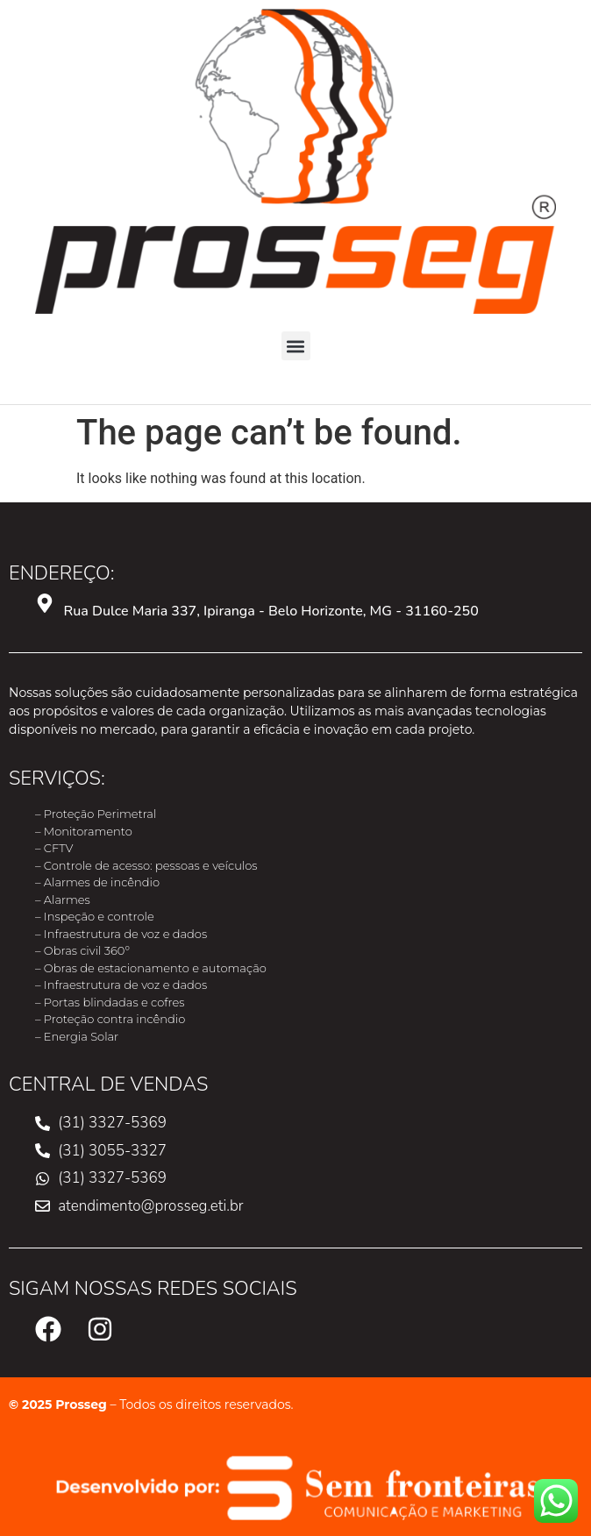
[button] (295, 345)
